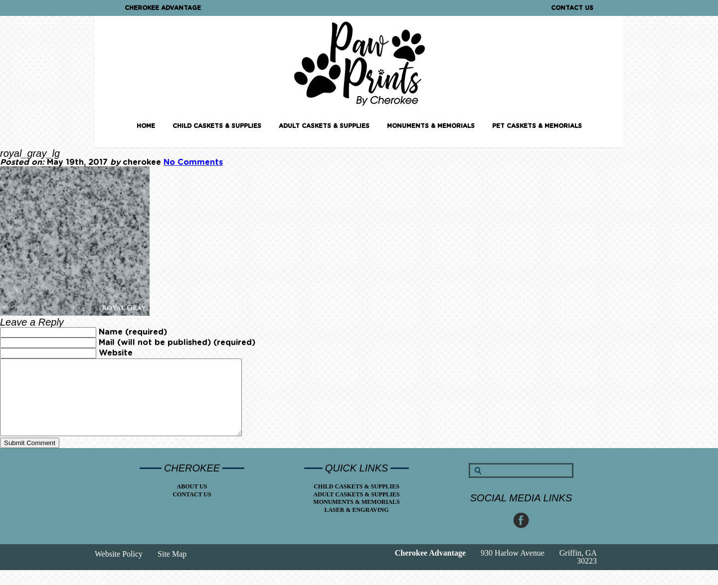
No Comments (193, 162)
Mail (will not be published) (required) (177, 343)
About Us (192, 501)
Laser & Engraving (356, 524)
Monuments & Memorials (431, 126)
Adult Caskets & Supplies (324, 126)
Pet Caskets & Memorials (537, 126)
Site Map (172, 569)
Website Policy (119, 569)
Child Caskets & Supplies (217, 126)
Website (116, 353)
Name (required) (133, 332)
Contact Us (572, 8)
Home (146, 126)
